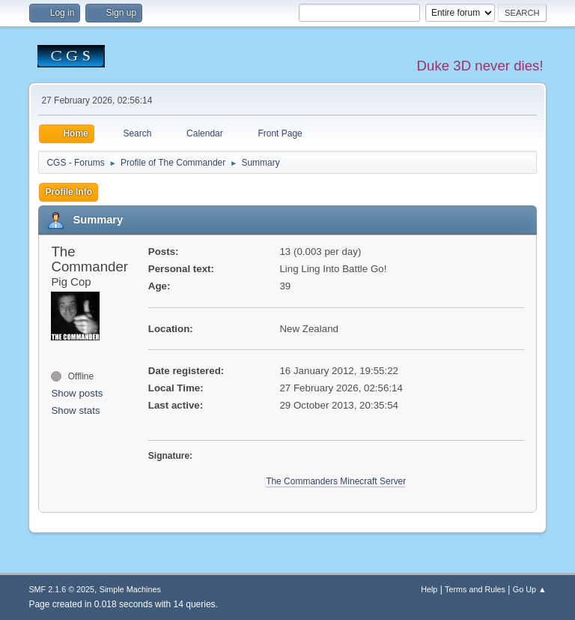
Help (429, 589)
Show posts (77, 393)
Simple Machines (130, 589)
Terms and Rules (475, 589)
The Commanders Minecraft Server (336, 481)
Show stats (75, 410)
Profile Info (68, 192)
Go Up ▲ (530, 589)
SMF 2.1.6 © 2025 (61, 589)
